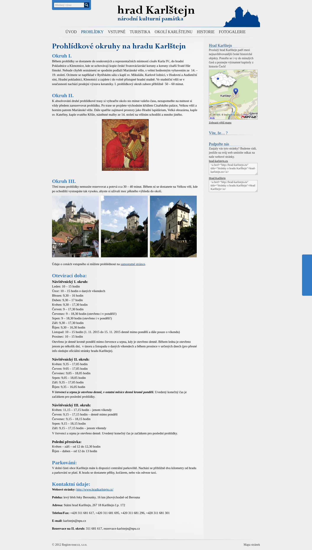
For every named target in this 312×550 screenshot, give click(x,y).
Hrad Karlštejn (155, 12)
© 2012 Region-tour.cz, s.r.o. (69, 544)
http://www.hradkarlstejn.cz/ (95, 489)
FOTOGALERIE (232, 32)
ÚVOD (71, 32)
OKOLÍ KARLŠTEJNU (174, 32)
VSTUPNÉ (116, 32)
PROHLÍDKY (92, 32)
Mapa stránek (252, 544)
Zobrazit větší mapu (220, 122)
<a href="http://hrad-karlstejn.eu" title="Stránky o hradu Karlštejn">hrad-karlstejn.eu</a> (233, 169)
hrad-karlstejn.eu (218, 161)
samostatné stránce (133, 264)
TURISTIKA (140, 32)
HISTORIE (206, 32)
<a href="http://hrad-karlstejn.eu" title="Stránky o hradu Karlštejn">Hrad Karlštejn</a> (233, 186)
